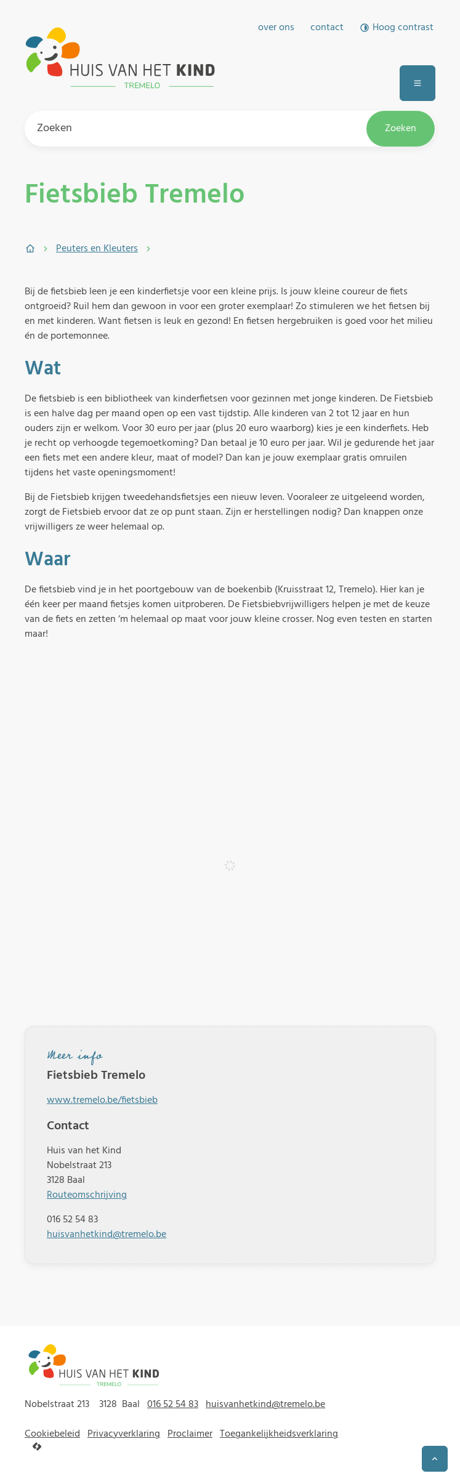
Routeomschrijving (87, 1195)
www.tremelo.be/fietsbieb (102, 1100)
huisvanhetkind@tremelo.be (106, 1235)
